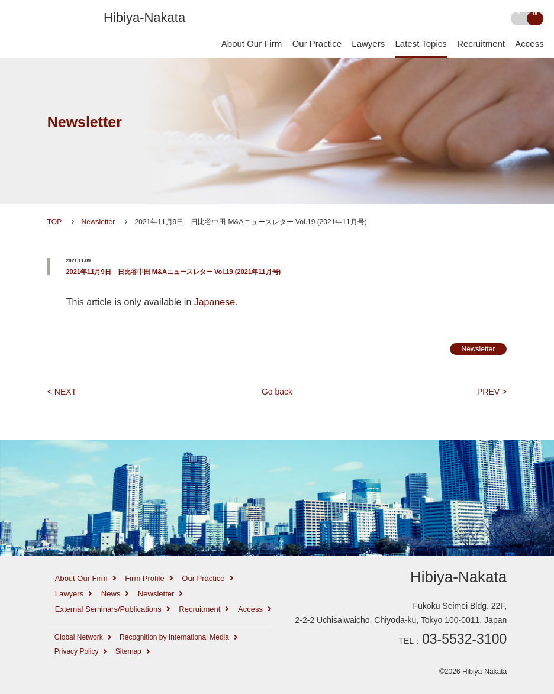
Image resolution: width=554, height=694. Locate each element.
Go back (277, 391)
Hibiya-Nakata (144, 17)
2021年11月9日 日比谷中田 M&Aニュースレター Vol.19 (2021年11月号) (173, 271)
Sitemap (128, 651)
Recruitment (481, 44)
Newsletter (84, 122)
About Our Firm (251, 44)
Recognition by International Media (174, 637)
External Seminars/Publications (108, 609)
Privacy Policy (76, 651)
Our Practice (317, 44)
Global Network (78, 637)
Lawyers (368, 44)
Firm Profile (144, 578)
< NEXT (61, 391)
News (111, 593)
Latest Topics (421, 44)
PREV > (492, 391)
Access (529, 44)
